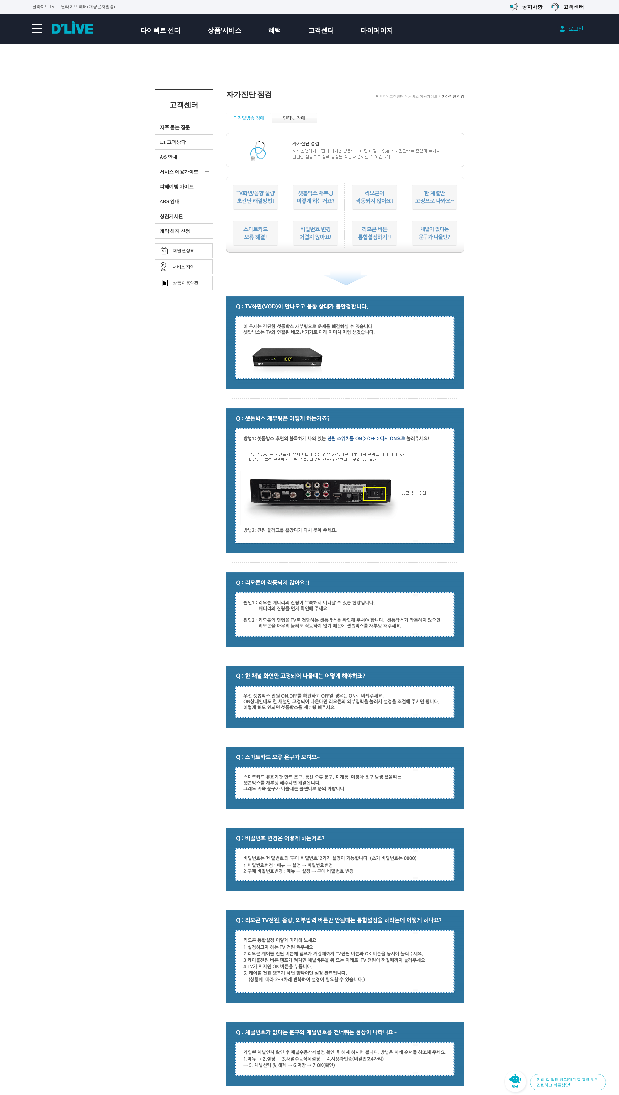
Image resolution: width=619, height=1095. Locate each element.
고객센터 (321, 30)
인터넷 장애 (294, 118)
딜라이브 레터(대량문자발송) (88, 6)
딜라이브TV (43, 6)
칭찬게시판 (171, 216)
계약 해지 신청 (175, 231)
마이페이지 (377, 30)
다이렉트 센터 (160, 30)
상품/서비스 (225, 30)
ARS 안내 (169, 201)
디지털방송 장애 (248, 118)
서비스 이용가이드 (179, 171)
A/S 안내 (168, 157)
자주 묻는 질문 (175, 127)
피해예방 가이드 (176, 186)
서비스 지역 (183, 266)
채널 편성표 (183, 250)
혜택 (274, 30)
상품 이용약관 (185, 282)
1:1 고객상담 (172, 142)
